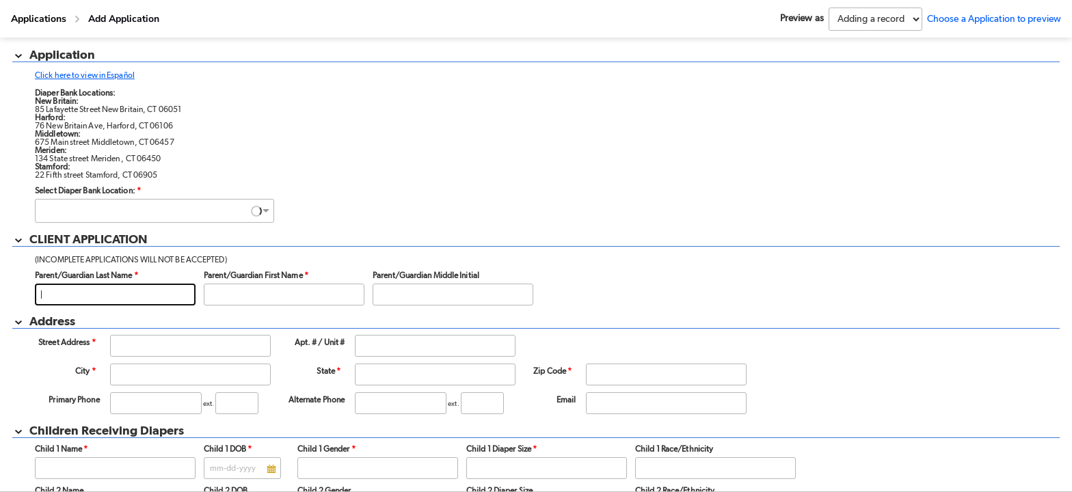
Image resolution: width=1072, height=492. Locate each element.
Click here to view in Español (85, 75)
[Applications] (38, 19)
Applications (38, 18)
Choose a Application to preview (994, 19)
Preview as (802, 18)
